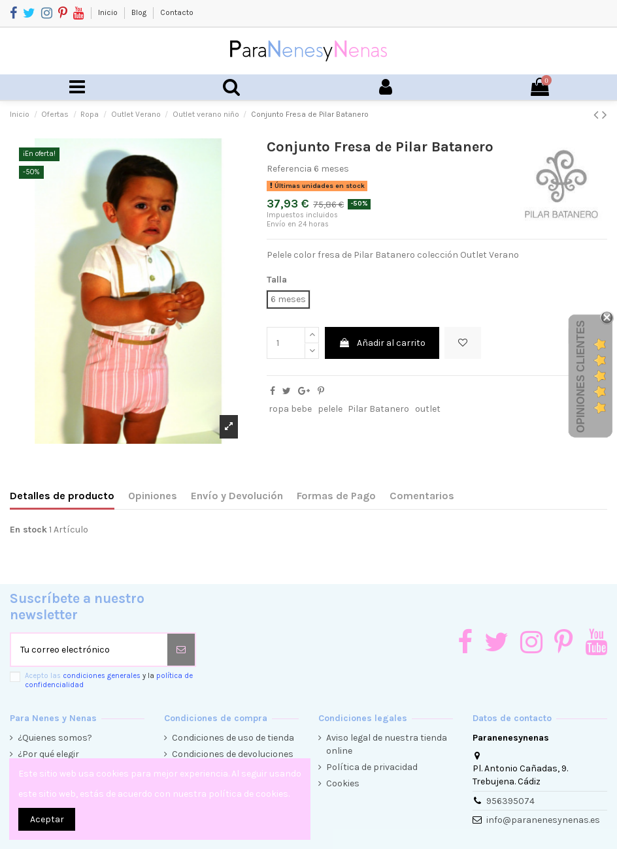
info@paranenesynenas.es (543, 820)
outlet (428, 408)
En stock (28, 529)
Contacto (176, 12)
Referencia (289, 168)
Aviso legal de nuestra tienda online (386, 744)
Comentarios (422, 495)
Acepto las (109, 679)
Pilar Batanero (378, 408)
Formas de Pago (336, 495)
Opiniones (152, 495)
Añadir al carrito (382, 342)
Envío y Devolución (237, 495)
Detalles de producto (62, 495)
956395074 (510, 801)
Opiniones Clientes (580, 376)
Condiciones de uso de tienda (233, 737)
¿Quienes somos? (55, 737)
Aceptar (47, 819)
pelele (330, 408)
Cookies (342, 783)
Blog (139, 12)
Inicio (109, 12)
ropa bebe (290, 408)
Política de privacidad (372, 767)
